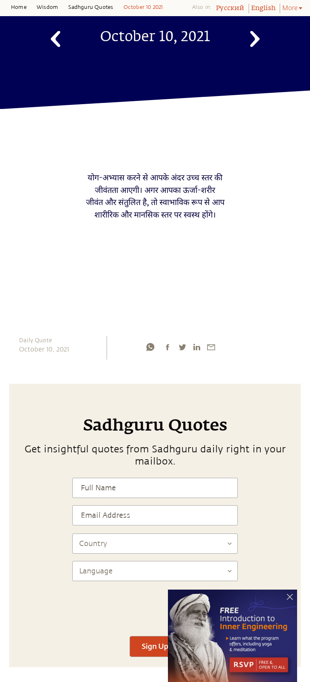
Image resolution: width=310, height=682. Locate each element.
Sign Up (155, 646)
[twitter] (182, 347)
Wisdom (47, 7)
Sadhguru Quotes (90, 7)
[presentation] (155, 605)
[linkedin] (196, 347)
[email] (211, 347)
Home (19, 7)
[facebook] (167, 347)
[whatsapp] (150, 347)
